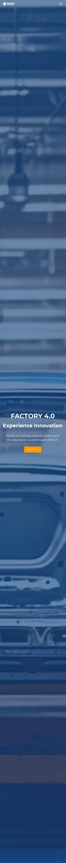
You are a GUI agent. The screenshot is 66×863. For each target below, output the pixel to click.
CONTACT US (21, 449)
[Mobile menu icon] (60, 3)
